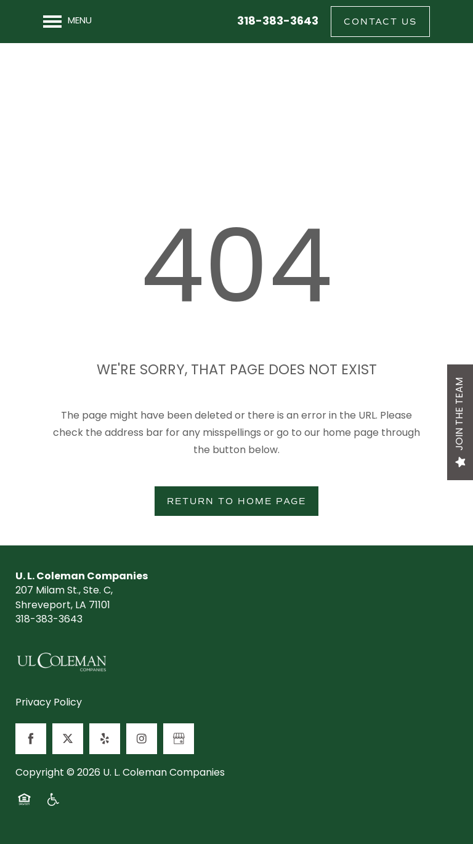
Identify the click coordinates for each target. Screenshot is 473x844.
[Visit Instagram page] (141, 738)
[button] (380, 21)
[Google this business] (178, 738)
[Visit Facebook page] (30, 738)
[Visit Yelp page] (104, 738)
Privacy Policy (48, 703)
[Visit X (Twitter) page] (67, 738)
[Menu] (67, 21)
